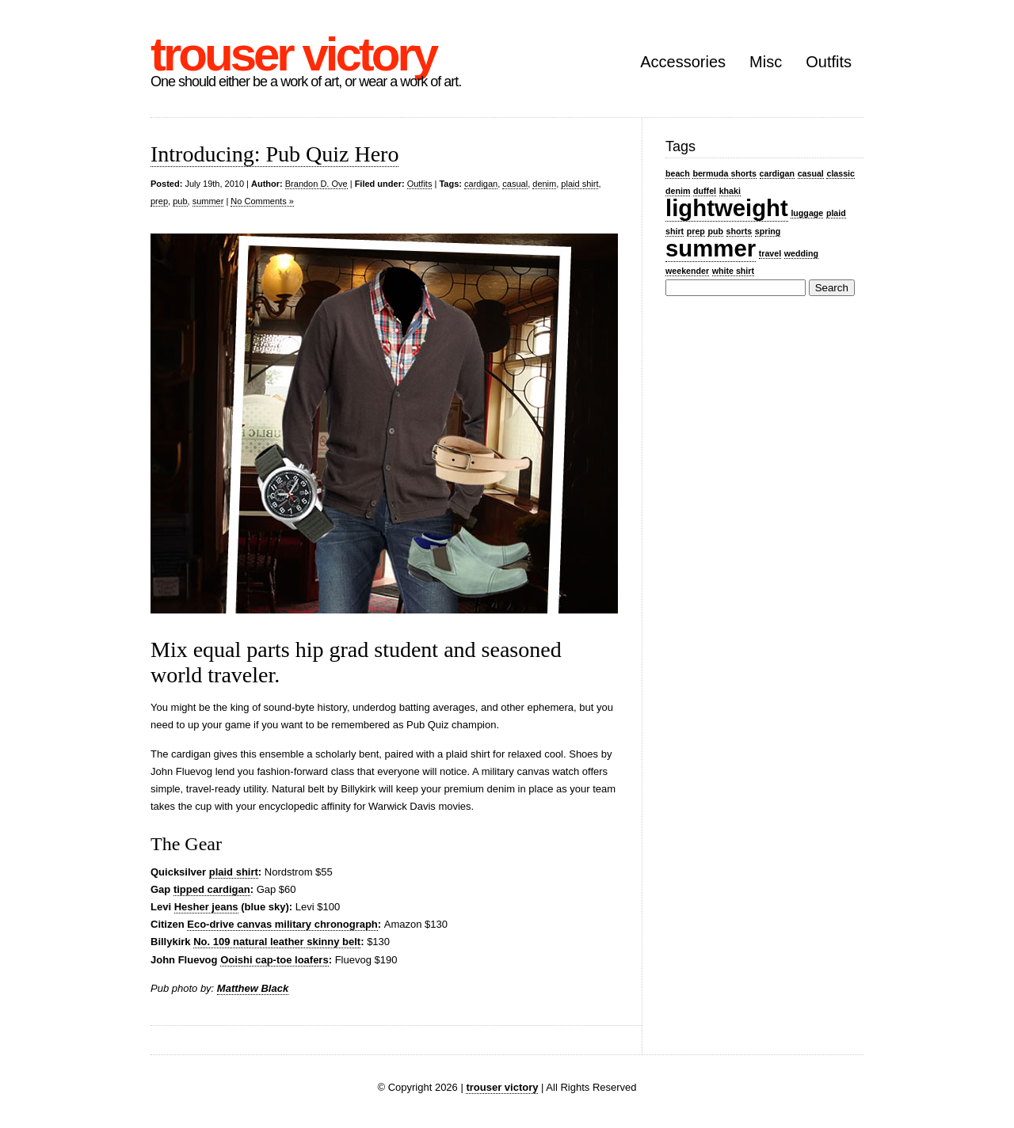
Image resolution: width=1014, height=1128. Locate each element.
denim (544, 183)
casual (515, 183)
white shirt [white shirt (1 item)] (733, 270)
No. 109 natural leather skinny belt (276, 942)
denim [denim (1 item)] (677, 191)
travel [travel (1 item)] (770, 253)
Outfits (829, 61)
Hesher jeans (206, 907)
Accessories (683, 61)
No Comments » (262, 201)
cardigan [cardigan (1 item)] (777, 173)
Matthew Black (252, 988)
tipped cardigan (211, 889)
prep (159, 201)
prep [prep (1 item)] (696, 231)
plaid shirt (579, 183)
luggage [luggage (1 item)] (807, 213)
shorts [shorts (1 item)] (739, 231)
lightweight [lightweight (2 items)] (726, 208)
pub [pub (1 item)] (715, 231)
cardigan (480, 183)
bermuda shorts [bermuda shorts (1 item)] (724, 173)
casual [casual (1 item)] (811, 173)
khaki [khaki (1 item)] (730, 191)
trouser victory (293, 54)
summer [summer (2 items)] (710, 248)
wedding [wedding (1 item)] (801, 253)
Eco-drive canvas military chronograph (282, 924)
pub (180, 201)
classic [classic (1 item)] (840, 173)
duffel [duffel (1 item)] (704, 191)
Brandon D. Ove (316, 183)
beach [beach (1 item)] (677, 173)
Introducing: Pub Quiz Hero (274, 154)
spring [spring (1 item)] (768, 231)
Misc (765, 61)
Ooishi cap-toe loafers (274, 960)
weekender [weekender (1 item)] (687, 270)
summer (208, 201)
